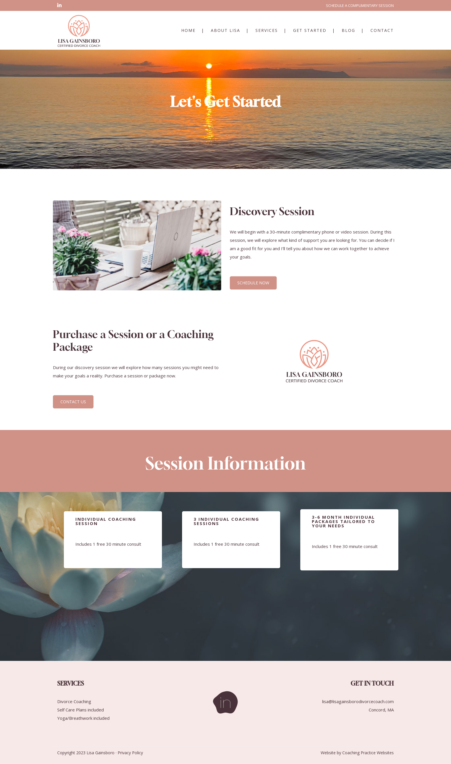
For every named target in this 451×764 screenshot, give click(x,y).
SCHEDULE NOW (253, 282)
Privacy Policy (130, 752)
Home (188, 30)
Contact (382, 30)
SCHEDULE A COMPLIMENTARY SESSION (360, 5)
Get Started (309, 30)
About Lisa (225, 30)
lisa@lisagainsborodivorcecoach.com (358, 701)
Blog (348, 30)
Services (266, 30)
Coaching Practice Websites (368, 752)
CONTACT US (73, 401)
